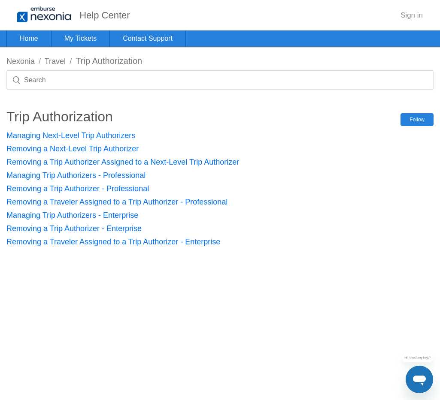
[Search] (220, 80)
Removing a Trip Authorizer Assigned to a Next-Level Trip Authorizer (122, 162)
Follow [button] (417, 120)
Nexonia (20, 61)
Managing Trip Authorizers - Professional (76, 175)
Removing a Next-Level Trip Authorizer (72, 148)
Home (29, 38)
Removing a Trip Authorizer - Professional (77, 188)
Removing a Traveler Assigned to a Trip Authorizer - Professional (117, 202)
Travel (55, 61)
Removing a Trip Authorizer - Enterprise (74, 228)
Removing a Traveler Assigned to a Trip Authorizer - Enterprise (113, 242)
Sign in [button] (412, 15)
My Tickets (80, 38)
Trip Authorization (109, 61)
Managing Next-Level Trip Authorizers (70, 135)
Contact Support (148, 38)
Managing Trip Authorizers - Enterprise (72, 215)
